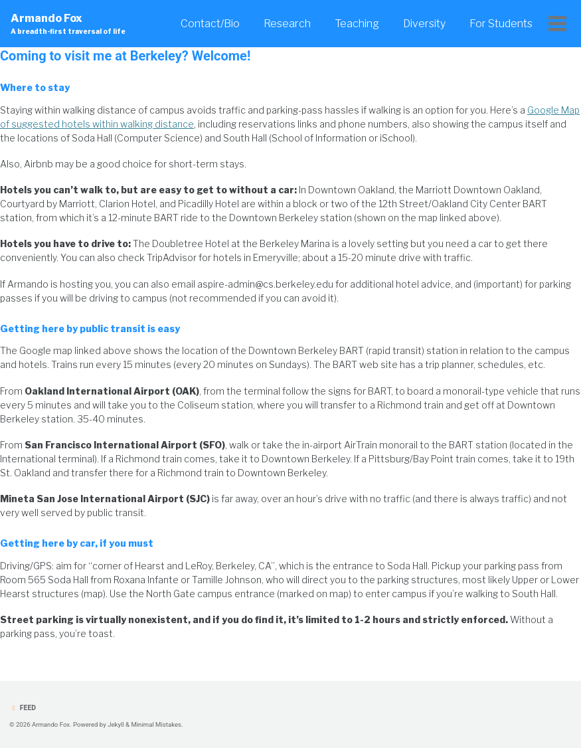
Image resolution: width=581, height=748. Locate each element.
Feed (22, 707)
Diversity (424, 23)
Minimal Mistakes (156, 724)
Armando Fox (68, 24)
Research (287, 23)
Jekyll (116, 724)
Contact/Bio (210, 23)
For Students (501, 23)
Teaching (357, 23)
